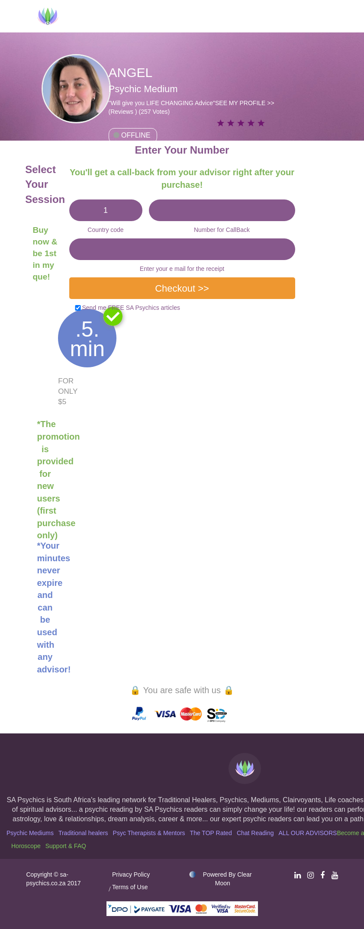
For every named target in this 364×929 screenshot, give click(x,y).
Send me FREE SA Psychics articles (131, 307)
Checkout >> (182, 288)
